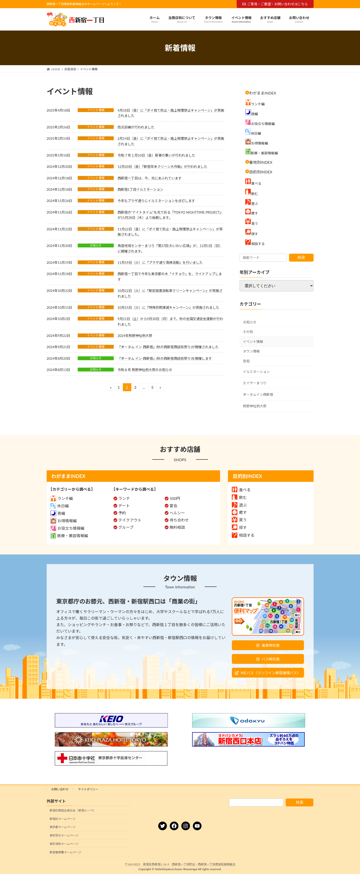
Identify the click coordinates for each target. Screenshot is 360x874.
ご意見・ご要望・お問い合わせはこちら (275, 4)
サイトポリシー (88, 789)
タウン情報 (251, 351)
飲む (239, 497)
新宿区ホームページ (63, 819)
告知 (246, 361)
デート (124, 505)
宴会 (173, 505)
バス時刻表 (271, 659)
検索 (301, 257)
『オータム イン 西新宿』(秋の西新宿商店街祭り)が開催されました (168, 347)
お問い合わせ (60, 789)
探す (239, 527)
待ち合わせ (179, 520)
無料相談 (177, 527)
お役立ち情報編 (67, 528)
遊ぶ (239, 505)
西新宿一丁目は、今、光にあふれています (150, 178)
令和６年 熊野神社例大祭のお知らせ (145, 370)
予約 (122, 512)
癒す (239, 512)
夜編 (58, 513)
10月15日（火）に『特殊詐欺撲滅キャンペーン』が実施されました (168, 307)
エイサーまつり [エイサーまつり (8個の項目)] (254, 383)
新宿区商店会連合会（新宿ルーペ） (73, 810)
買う (239, 519)
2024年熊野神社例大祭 (135, 335)
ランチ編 (62, 498)
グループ (125, 527)
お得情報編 (64, 520)
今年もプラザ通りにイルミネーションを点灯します (156, 201)
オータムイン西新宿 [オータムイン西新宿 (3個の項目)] (258, 394)
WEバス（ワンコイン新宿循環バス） (270, 673)
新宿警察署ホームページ (65, 852)
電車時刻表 (271, 645)
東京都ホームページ (63, 827)
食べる (241, 489)
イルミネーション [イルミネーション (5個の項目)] (256, 372)
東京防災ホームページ (64, 835)
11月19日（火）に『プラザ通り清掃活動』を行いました (160, 262)
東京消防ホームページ (64, 844)
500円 (175, 498)
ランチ (124, 498)
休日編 (60, 505)
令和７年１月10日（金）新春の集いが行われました (156, 155)
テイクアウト (129, 520)
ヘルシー (177, 512)
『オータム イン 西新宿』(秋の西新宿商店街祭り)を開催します (165, 358)
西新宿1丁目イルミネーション (140, 189)
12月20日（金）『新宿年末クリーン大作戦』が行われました (162, 166)
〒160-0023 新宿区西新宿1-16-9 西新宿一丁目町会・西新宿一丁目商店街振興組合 (180, 864)
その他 (248, 332)
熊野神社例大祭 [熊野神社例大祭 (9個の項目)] (254, 406)
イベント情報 (95, 110)
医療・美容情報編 (69, 535)
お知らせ (95, 245)
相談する (243, 535)
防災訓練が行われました (136, 127)
